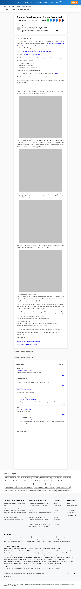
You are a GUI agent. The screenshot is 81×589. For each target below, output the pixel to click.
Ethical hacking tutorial (43, 555)
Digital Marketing (45, 481)
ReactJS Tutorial (61, 559)
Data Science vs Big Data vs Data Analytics (13, 562)
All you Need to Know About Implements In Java (53, 564)
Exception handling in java (10, 559)
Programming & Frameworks (25, 487)
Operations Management (63, 484)
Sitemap (56, 517)
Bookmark (59, 31)
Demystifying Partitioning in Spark (27, 345)
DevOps (37, 481)
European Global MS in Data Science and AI (39, 524)
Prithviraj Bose (27, 26)
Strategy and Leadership (35, 491)
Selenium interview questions (20, 549)
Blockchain (35, 478)
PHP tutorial (58, 549)
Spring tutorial (22, 551)
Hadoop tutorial (38, 557)
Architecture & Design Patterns (54, 541)
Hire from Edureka (71, 513)
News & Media (57, 506)
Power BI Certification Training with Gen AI (14, 515)
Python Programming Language (24, 559)
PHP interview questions (32, 551)
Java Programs (51, 562)
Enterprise (54, 481)
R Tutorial (44, 562)
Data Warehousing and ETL (20, 481)
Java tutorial (30, 549)
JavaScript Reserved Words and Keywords (65, 562)
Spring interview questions (67, 551)
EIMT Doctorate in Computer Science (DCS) (39, 527)
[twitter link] (68, 574)
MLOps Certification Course (10, 517)
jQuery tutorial (43, 553)
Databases (31, 481)
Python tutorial (20, 555)
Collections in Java (69, 557)
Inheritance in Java (44, 551)
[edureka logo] (9, 2)
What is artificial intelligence (49, 557)
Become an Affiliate (71, 508)
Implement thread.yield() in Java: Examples (13, 564)
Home (5, 7)
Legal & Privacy (7, 577)
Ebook (58, 2)
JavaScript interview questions (10, 551)
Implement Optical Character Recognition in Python (33, 564)
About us (56, 504)
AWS (18, 478)
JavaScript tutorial (34, 553)
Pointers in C (7, 553)
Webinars (52, 2)
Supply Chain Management (49, 491)
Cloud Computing (57, 478)
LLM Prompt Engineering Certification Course (14, 510)
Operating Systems (50, 484)
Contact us (56, 510)
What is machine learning (30, 555)
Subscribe (74, 2)
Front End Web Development (65, 481)
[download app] (72, 520)
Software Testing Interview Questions (32, 562)
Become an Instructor (72, 506)
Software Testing (22, 491)
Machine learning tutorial (9, 555)
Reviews (56, 508)
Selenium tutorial (8, 549)
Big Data (13, 7)
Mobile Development (39, 484)
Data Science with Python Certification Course (15, 513)
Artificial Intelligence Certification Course (13, 520)
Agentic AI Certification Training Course (13, 508)
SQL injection (53, 555)
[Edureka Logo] (10, 497)
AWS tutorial (7, 557)
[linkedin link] (71, 574)
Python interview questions (39, 559)
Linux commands (15, 553)
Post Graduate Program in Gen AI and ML (38, 506)
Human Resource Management (13, 484)
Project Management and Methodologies (44, 487)
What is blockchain (28, 557)
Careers (68, 504)
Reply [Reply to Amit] (63, 395)
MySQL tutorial (63, 553)
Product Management (10, 487)
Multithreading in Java (51, 559)
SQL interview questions (53, 553)
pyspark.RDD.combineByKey (32, 55)
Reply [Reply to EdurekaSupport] (63, 405)
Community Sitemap (58, 522)
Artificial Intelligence (10, 478)
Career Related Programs (42, 2)
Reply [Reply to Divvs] (63, 376)
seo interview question (10, 491)
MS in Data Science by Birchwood (37, 517)
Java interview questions (48, 549)
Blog (9, 7)
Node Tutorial (60, 557)
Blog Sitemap (57, 520)
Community (56, 515)
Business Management (45, 478)
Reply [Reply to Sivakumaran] (63, 385)
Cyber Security (67, 478)
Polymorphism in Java (54, 551)
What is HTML (38, 549)
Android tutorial (24, 553)
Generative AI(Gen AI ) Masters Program (38, 504)
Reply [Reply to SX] (63, 415)
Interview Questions (27, 484)
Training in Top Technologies (25, 2)
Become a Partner (71, 510)
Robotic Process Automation (63, 487)
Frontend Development (44, 539)
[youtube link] (74, 574)
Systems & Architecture (63, 491)
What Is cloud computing (17, 557)
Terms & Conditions (40, 573)
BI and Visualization (26, 478)
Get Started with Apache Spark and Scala (28, 341)
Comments (50, 31)
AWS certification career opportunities (66, 555)
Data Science (8, 481)
